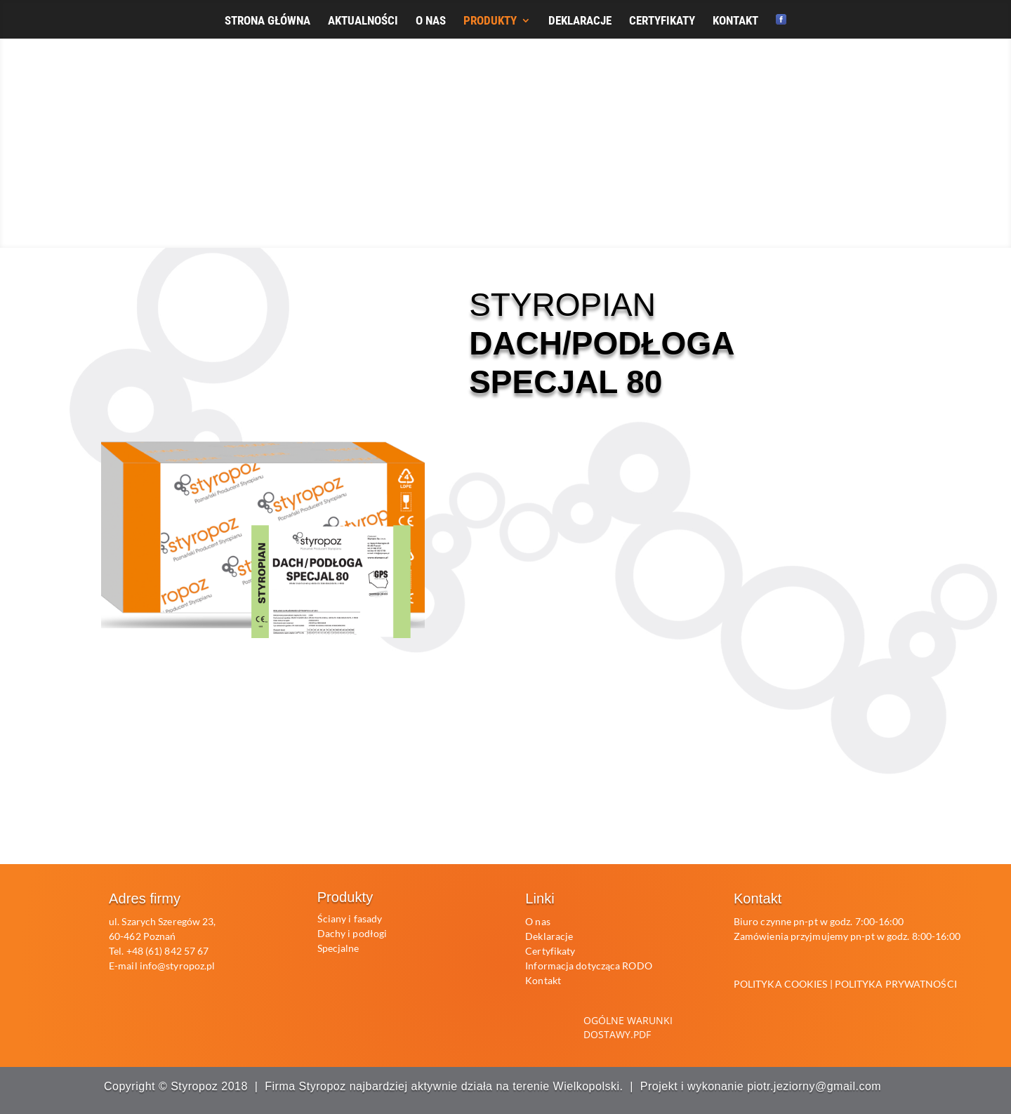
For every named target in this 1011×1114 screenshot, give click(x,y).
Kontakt (543, 980)
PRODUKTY (490, 21)
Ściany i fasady (350, 918)
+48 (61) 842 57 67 (167, 951)
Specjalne (338, 948)
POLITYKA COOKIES (781, 984)
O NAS (431, 21)
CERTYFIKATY (662, 21)
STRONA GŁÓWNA (267, 21)
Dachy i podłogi (352, 933)
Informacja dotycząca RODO (588, 966)
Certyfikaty (550, 951)
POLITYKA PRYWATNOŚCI (896, 984)
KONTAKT (735, 21)
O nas (537, 921)
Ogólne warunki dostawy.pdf (628, 1027)
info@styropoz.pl (178, 966)
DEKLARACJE (580, 21)
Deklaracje (549, 936)
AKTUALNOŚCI (363, 21)
